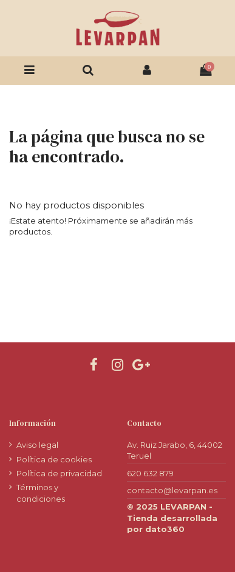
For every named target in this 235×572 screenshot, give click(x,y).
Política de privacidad (59, 473)
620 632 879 (150, 473)
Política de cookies (54, 459)
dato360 (165, 529)
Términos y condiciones (40, 492)
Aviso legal (37, 445)
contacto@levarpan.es (172, 490)
